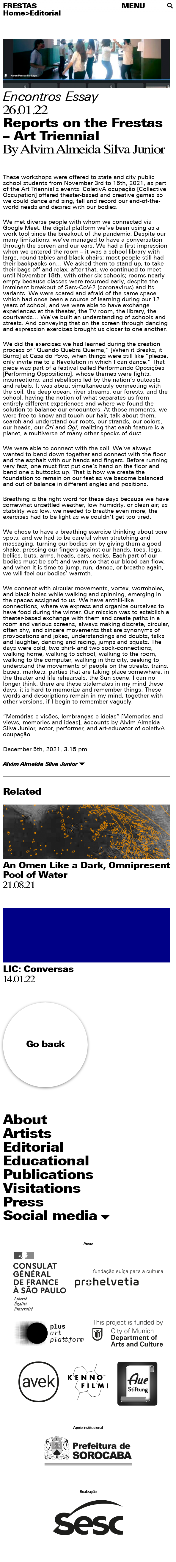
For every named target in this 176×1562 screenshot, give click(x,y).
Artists (27, 1135)
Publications (48, 1176)
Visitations (42, 1189)
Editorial (45, 13)
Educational (46, 1162)
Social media (56, 1217)
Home (14, 13)
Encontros (32, 97)
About (25, 1121)
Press (23, 1203)
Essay (81, 97)
